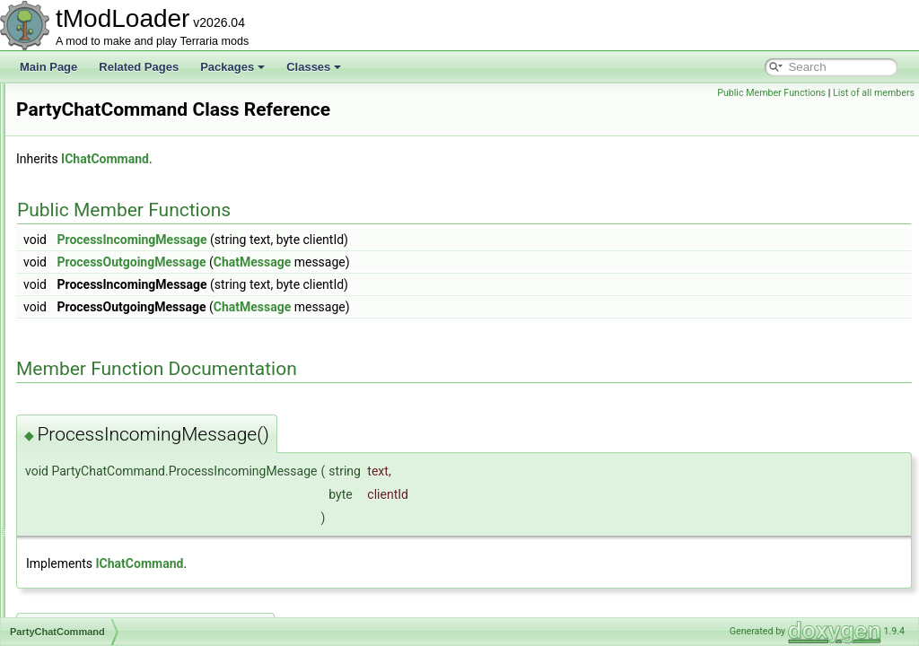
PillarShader (88, 536)
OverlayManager (99, 122)
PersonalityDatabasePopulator (132, 477)
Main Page (48, 67)
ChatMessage (476, 262)
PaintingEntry (91, 240)
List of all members (874, 93)
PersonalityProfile (101, 497)
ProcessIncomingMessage (356, 239)
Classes (313, 67)
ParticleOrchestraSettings (120, 260)
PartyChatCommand (108, 359)
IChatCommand (329, 159)
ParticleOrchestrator (107, 280)
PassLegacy (88, 418)
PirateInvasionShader (110, 576)
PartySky (80, 378)
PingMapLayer (93, 556)
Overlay (77, 102)
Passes (76, 398)
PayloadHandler (97, 438)
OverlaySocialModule (110, 161)
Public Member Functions (771, 93)
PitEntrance (87, 615)
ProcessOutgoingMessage (355, 262)
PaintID (76, 220)
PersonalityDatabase (109, 457)
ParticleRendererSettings (119, 339)
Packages (232, 67)
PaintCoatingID (95, 201)
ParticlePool (88, 299)
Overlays (80, 141)
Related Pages (139, 67)
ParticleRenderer (99, 319)
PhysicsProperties (102, 517)
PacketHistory (92, 181)
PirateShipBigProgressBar (121, 595)
